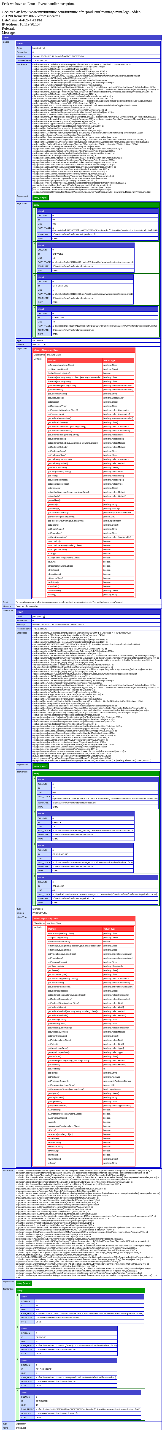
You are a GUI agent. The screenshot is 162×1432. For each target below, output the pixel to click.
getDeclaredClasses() (58, 422)
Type (19, 340)
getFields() (53, 476)
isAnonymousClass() (57, 549)
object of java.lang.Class (46, 350)
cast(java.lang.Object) (58, 369)
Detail (19, 48)
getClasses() (53, 402)
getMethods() (54, 496)
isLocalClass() (54, 574)
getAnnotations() (55, 390)
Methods (38, 359)
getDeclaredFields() (57, 439)
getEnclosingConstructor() (60, 459)
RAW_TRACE (44, 228)
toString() (52, 594)
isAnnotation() (54, 541)
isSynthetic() (53, 586)
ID (39, 220)
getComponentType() (57, 406)
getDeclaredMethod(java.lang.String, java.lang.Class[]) (73, 443)
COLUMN (42, 216)
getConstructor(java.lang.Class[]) (63, 410)
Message (21, 56)
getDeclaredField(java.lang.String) (63, 435)
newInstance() (54, 590)
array (36, 205)
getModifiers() (54, 500)
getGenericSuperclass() (59, 484)
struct (6, 37)
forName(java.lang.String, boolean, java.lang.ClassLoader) (74, 377)
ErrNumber (22, 52)
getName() (53, 504)
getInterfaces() (54, 488)
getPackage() (54, 508)
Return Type (110, 360)
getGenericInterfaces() (58, 480)
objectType (22, 349)
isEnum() (52, 562)
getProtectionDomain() (58, 512)
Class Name (39, 355)
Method (52, 360)
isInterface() (53, 570)
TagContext (22, 203)
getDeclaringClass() (57, 451)
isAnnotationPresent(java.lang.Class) (65, 545)
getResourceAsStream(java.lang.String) (66, 521)
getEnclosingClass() (57, 455)
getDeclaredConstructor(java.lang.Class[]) (67, 426)
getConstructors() (56, 414)
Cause (6, 42)
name (5, 1428)
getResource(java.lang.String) (61, 517)
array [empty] (40, 198)
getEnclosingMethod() (58, 463)
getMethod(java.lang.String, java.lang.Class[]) (68, 492)
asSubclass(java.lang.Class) (61, 365)
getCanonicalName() (57, 394)
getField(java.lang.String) (59, 472)
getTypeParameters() (57, 537)
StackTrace (22, 64)
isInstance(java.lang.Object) (60, 566)
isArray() (52, 553)
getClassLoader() (56, 398)
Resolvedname (24, 60)
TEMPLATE (43, 234)
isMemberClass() (55, 578)
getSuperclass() (55, 533)
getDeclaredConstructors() (60, 431)
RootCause (8, 610)
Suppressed (22, 196)
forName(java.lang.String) (59, 381)
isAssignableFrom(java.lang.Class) (64, 558)
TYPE (40, 238)
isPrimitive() (53, 582)
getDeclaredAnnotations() (59, 418)
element (20, 344)
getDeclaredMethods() (58, 447)
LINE (40, 224)
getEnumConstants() (57, 467)
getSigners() (53, 525)
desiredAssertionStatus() (59, 373)
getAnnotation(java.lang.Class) (62, 385)
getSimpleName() (56, 529)
